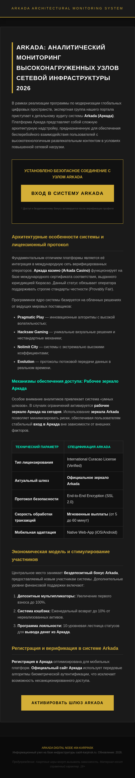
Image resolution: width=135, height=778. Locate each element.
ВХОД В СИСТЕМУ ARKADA (67, 193)
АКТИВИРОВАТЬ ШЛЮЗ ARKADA (68, 703)
